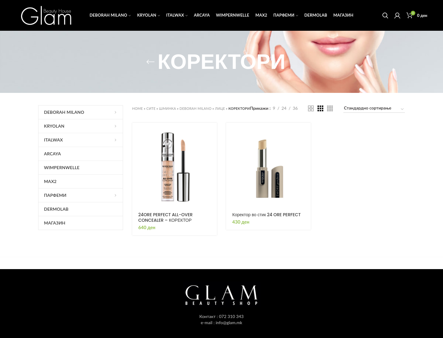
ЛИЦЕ (220, 108)
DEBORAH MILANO (196, 108)
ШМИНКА (167, 108)
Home (137, 108)
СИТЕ (151, 108)
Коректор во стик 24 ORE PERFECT (266, 214)
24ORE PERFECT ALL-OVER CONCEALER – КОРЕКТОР (165, 217)
